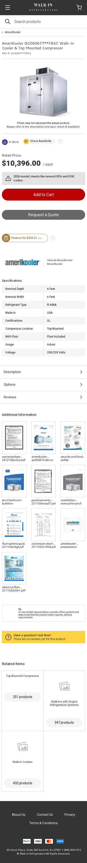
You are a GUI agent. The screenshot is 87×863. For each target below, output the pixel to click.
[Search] (43, 21)
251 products (22, 697)
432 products (22, 783)
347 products (64, 722)
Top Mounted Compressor (22, 676)
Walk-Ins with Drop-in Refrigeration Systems (64, 703)
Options (10, 384)
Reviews (10, 397)
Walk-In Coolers (22, 762)
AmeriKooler (13, 32)
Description (12, 372)
